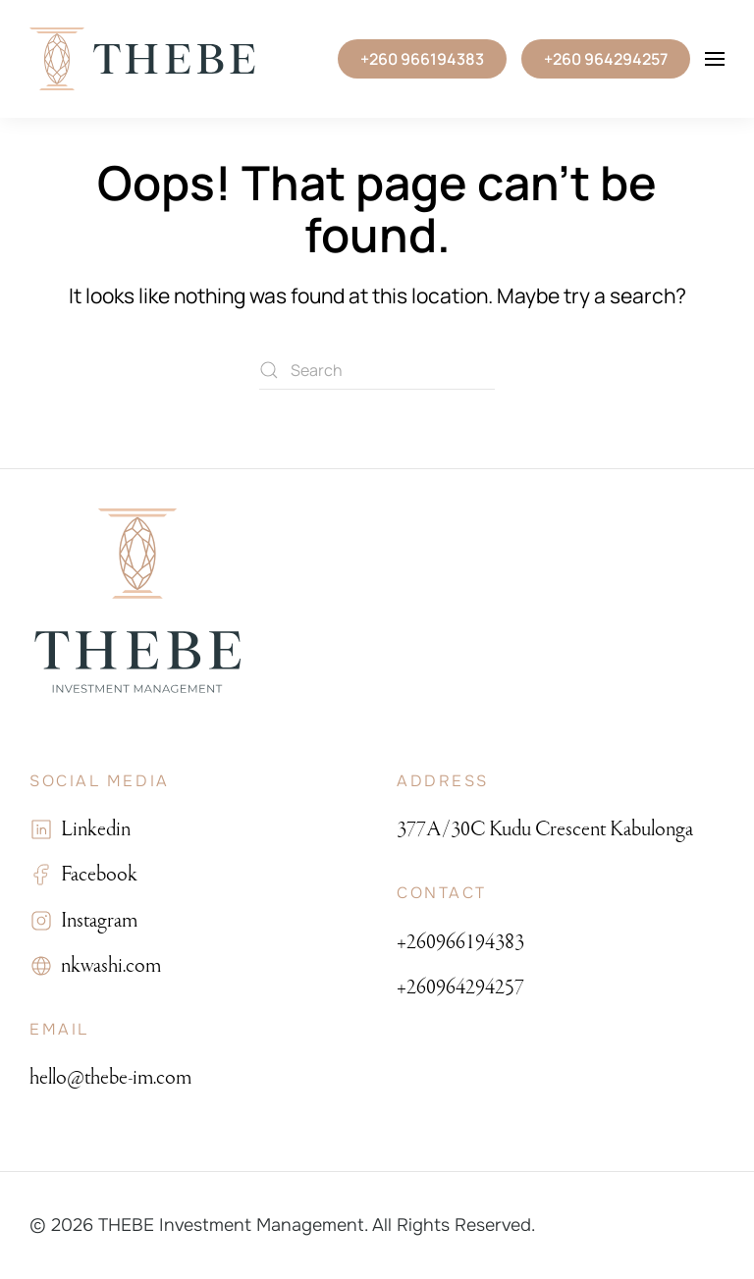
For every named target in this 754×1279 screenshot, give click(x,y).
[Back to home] (142, 59)
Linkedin (92, 829)
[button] (715, 59)
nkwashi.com (107, 965)
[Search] (377, 370)
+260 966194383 (422, 59)
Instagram (95, 920)
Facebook (95, 874)
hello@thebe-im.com (110, 1077)
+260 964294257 (606, 59)
